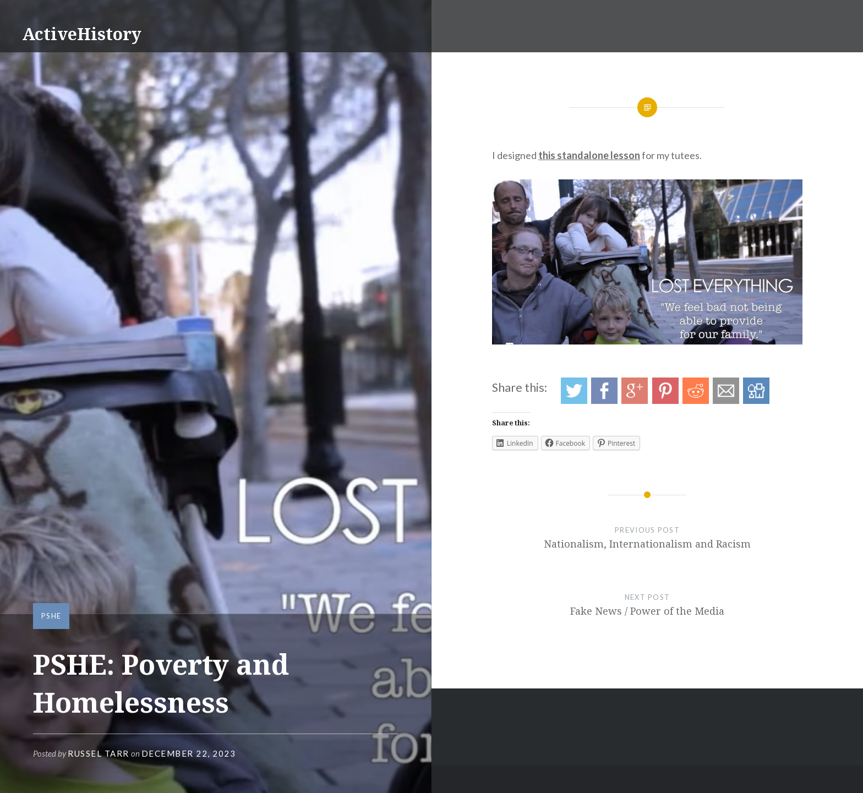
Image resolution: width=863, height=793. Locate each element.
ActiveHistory (81, 34)
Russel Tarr (98, 753)
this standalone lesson (589, 155)
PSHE (51, 615)
